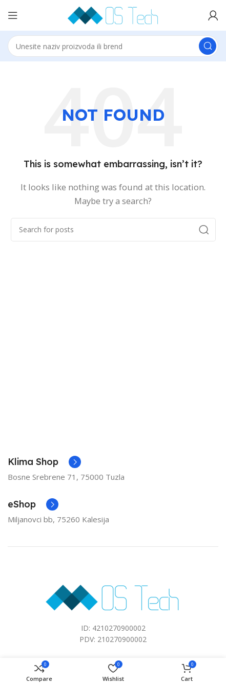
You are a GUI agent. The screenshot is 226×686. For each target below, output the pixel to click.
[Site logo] (113, 14)
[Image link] (113, 596)
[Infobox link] (44, 462)
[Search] (113, 46)
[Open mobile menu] (13, 15)
